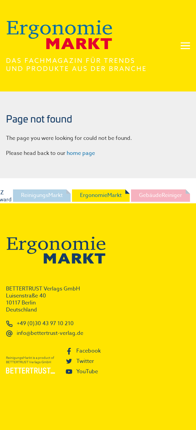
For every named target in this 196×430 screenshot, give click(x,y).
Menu (185, 45)
